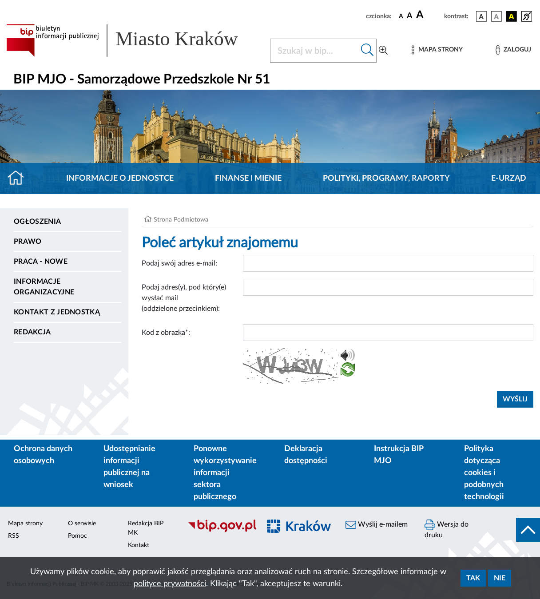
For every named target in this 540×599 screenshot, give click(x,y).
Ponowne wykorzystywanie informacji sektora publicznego (225, 473)
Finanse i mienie (248, 178)
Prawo (28, 241)
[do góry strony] (528, 530)
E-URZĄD (508, 178)
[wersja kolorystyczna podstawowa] (481, 16)
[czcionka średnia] (409, 16)
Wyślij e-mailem (376, 525)
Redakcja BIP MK (145, 528)
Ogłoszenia (37, 221)
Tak (473, 578)
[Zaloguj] (513, 50)
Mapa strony (25, 523)
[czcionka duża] (428, 15)
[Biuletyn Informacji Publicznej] (219, 531)
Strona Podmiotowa (181, 220)
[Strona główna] (19, 178)
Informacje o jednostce (120, 178)
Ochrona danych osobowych (43, 455)
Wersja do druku (447, 529)
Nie (499, 578)
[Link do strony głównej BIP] (133, 40)
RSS (13, 536)
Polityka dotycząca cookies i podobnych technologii (484, 473)
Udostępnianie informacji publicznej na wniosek (129, 467)
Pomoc (77, 536)
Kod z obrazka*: (166, 332)
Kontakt (138, 545)
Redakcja (32, 332)
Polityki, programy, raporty (386, 178)
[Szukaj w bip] (367, 51)
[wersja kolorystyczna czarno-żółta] (511, 16)
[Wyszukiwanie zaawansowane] (383, 50)
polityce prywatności (170, 584)
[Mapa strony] (437, 50)
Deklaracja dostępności (305, 455)
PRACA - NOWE (41, 261)
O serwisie (82, 523)
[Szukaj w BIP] (314, 51)
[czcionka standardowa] (401, 16)
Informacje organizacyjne (44, 287)
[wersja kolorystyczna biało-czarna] (496, 16)
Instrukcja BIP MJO (398, 455)
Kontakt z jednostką (57, 312)
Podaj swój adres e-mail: (179, 263)
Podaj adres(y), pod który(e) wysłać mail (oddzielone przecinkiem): (184, 298)
